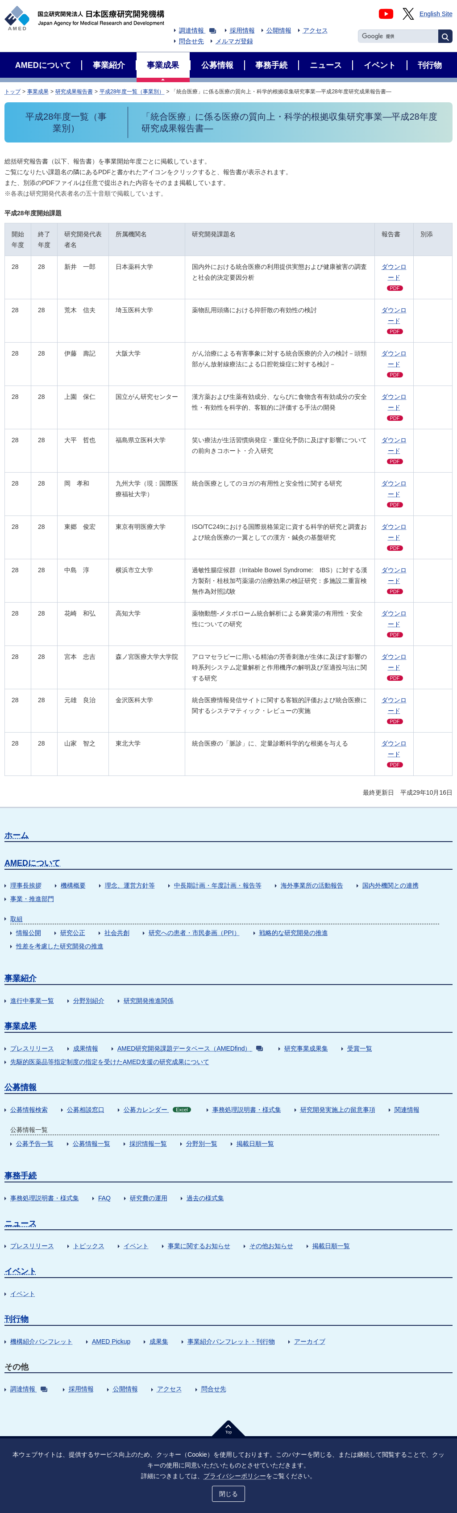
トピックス (88, 1245)
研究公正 (72, 932)
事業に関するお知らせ (199, 1245)
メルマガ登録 (234, 41)
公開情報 (278, 30)
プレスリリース (32, 1048)
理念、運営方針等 (130, 885)
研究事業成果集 (306, 1048)
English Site (436, 13)
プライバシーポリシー (235, 1475)
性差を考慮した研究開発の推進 (60, 946)
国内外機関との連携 (390, 885)
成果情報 (85, 1048)
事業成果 (38, 91)
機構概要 (73, 885)
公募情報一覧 (91, 1143)
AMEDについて (32, 863)
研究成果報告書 (74, 91)
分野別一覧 (201, 1143)
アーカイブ (309, 1341)
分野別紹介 (88, 1000)
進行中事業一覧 (32, 1000)
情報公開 (28, 932)
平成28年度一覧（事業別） (132, 91)
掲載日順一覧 (255, 1143)
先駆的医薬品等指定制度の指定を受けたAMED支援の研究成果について (109, 1061)
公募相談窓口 (85, 1109)
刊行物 (16, 1319)
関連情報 (407, 1109)
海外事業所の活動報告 (312, 885)
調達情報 (197, 30)
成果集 (159, 1341)
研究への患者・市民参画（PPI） (194, 932)
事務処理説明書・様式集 (246, 1109)
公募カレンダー (157, 1109)
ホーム (16, 835)
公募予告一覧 (35, 1143)
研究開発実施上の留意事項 (337, 1109)
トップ (12, 91)
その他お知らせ (271, 1245)
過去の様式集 (205, 1198)
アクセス (315, 30)
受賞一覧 (359, 1048)
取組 (16, 918)
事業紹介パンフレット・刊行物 (231, 1341)
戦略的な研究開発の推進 (293, 932)
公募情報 (20, 1087)
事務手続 (20, 1175)
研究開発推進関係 (149, 1000)
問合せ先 (191, 41)
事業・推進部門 (32, 898)
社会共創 (116, 932)
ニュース (20, 1223)
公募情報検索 (29, 1109)
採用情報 (242, 30)
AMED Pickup (111, 1341)
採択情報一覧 (148, 1143)
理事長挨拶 (26, 885)
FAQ (104, 1198)
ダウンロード (394, 277)
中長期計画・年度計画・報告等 (218, 885)
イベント (136, 1245)
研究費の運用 (148, 1198)
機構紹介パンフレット (41, 1341)
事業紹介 (20, 978)
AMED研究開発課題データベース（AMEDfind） (190, 1048)
